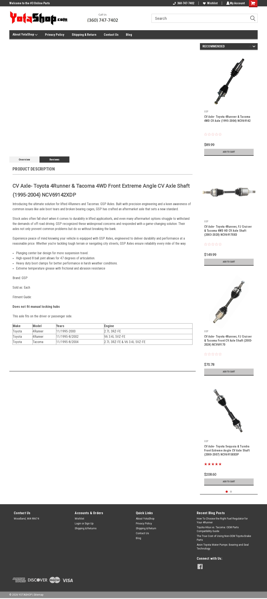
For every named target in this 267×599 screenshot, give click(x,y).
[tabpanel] (229, 105)
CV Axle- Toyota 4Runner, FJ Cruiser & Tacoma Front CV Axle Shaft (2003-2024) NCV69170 (228, 340)
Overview (24, 159)
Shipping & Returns (86, 528)
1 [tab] (227, 492)
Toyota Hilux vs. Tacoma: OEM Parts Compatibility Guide (218, 529)
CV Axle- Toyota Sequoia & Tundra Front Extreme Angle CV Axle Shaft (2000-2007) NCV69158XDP (227, 450)
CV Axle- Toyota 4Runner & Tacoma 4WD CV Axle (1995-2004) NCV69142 (227, 118)
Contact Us (111, 35)
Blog (129, 35)
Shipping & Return (84, 35)
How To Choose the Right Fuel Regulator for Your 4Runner (222, 520)
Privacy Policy (54, 35)
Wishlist (209, 3)
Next (254, 47)
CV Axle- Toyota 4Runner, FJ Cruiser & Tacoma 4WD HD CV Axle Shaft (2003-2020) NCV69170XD (228, 230)
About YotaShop (25, 35)
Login (78, 523)
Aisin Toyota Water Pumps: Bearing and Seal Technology (223, 546)
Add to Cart (229, 152)
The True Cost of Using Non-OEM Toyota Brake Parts (224, 538)
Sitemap (38, 594)
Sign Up (89, 523)
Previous (250, 47)
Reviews (54, 159)
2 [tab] (231, 492)
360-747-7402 (183, 3)
